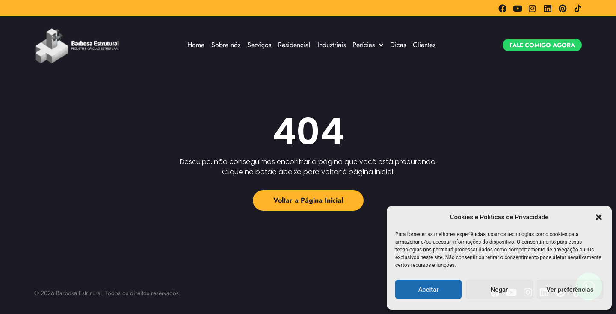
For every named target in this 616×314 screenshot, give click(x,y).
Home (195, 45)
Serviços (259, 45)
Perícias (367, 45)
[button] (599, 217)
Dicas (398, 45)
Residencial (294, 45)
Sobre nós (225, 45)
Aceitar (428, 289)
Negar (499, 289)
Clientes (424, 45)
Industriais (331, 45)
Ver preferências (569, 289)
